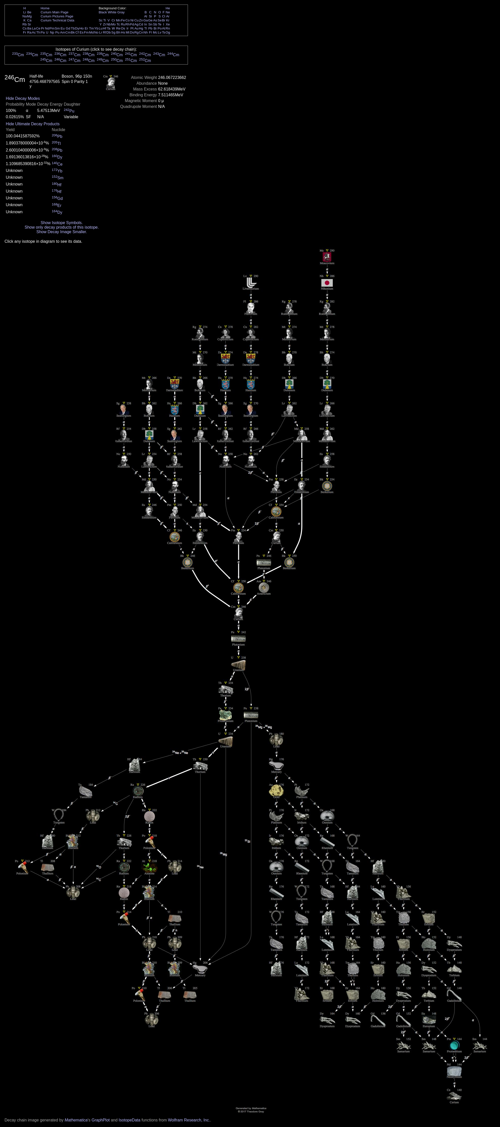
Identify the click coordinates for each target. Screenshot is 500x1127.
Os (123, 28)
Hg (141, 28)
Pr (42, 28)
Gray (121, 12)
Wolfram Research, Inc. (189, 1120)
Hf (104, 28)
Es (82, 32)
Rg (136, 32)
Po (160, 28)
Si (150, 16)
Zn (141, 20)
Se (160, 20)
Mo (113, 24)
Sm (57, 28)
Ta (108, 28)
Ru (123, 24)
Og (167, 32)
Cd (141, 24)
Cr (113, 20)
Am (62, 32)
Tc (118, 24)
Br (163, 20)
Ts (163, 32)
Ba (29, 28)
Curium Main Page (54, 12)
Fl (150, 32)
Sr (29, 24)
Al (145, 16)
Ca (29, 20)
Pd (132, 24)
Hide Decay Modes (23, 98)
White (112, 12)
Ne (168, 12)
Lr (100, 32)
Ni (132, 20)
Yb (96, 28)
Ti (104, 20)
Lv (159, 32)
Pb (150, 28)
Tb (73, 28)
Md (91, 32)
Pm (52, 28)
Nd (47, 28)
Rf (104, 32)
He (168, 8)
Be (29, 12)
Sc (101, 20)
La (34, 28)
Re (118, 28)
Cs (24, 28)
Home (45, 8)
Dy (77, 28)
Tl (145, 28)
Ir (127, 28)
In (145, 24)
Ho (81, 28)
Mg (29, 16)
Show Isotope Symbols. (62, 223)
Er (86, 28)
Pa (43, 32)
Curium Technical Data (57, 20)
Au (136, 28)
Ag (136, 24)
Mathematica (76, 1120)
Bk (73, 32)
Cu (136, 20)
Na (24, 16)
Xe (168, 24)
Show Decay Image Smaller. (61, 232)
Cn (141, 32)
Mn (118, 20)
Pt (132, 28)
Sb (155, 24)
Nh (146, 32)
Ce (38, 28)
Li (24, 12)
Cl (163, 16)
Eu (62, 28)
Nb (109, 24)
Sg (113, 32)
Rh (127, 24)
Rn (168, 28)
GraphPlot (100, 1120)
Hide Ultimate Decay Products (32, 124)
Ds (132, 32)
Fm (86, 32)
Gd (68, 28)
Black (103, 12)
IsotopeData (129, 1120)
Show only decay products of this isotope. (62, 227)
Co (127, 20)
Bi (155, 28)
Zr (104, 24)
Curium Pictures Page (57, 16)
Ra (29, 32)
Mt (127, 32)
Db (109, 32)
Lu (101, 28)
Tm (91, 28)
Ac (34, 32)
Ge (150, 20)
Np (52, 32)
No (96, 32)
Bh (118, 32)
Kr (167, 20)
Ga (145, 20)
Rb (24, 24)
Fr (24, 32)
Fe (123, 20)
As (155, 20)
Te (159, 24)
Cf (77, 32)
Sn (150, 24)
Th (38, 32)
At (163, 28)
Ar (167, 16)
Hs (123, 32)
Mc (155, 32)
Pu (57, 32)
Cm (68, 32)
